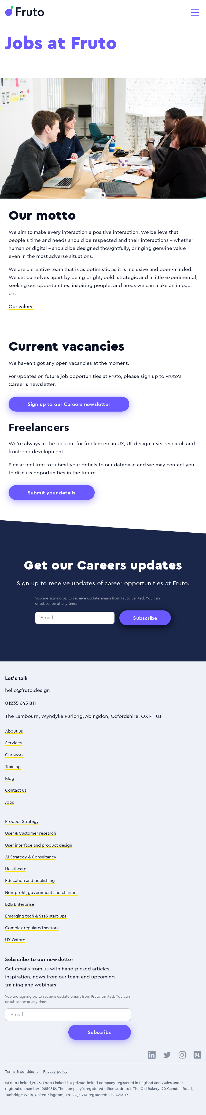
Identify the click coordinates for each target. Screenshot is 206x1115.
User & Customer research (30, 833)
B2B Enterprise (19, 904)
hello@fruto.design (27, 690)
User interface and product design (38, 845)
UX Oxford (15, 940)
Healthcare (15, 869)
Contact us (15, 790)
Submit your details (52, 492)
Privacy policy (55, 1072)
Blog (9, 778)
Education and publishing (30, 880)
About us (14, 731)
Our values (21, 306)
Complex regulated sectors (31, 928)
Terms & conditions (21, 1072)
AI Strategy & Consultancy (30, 857)
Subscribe (145, 618)
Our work (14, 755)
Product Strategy (22, 821)
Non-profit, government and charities (41, 893)
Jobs (9, 802)
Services (13, 743)
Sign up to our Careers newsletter (69, 404)
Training (13, 767)
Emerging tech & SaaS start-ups (36, 916)
